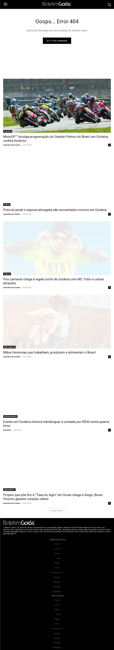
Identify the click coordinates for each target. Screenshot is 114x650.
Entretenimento (10, 416)
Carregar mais (57, 510)
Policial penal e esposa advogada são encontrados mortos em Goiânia (54, 210)
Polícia (6, 204)
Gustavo (7, 430)
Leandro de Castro (11, 145)
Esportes (7, 131)
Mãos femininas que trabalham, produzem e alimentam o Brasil (49, 352)
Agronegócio (9, 347)
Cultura (7, 274)
